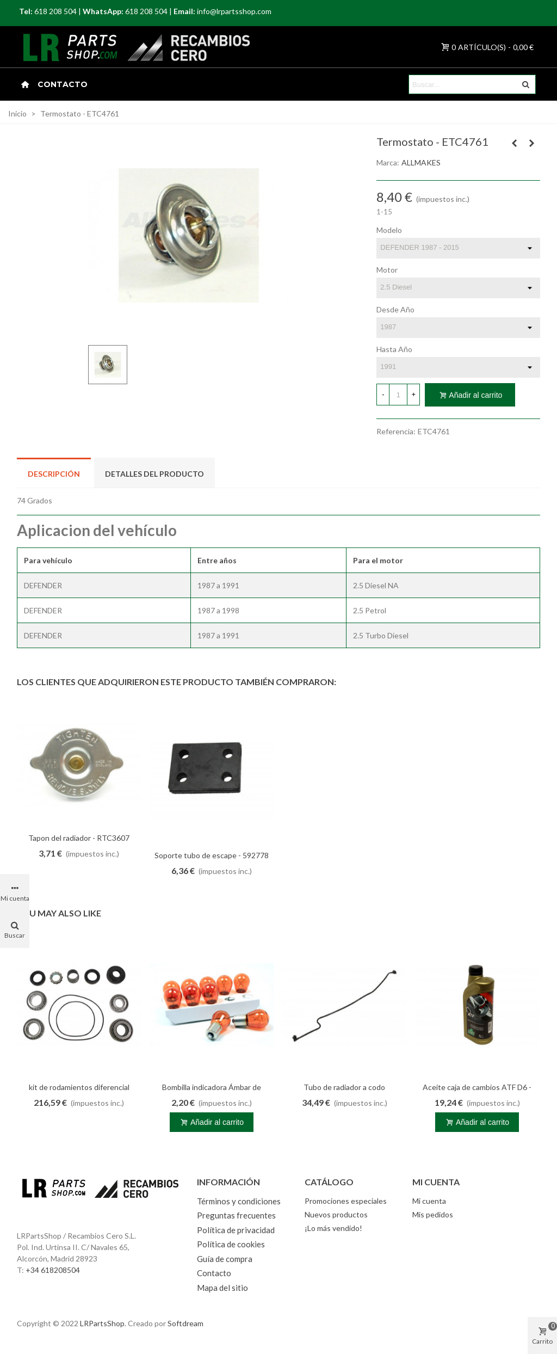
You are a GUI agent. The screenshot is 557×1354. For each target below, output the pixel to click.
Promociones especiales (346, 1200)
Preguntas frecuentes (236, 1215)
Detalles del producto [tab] (154, 473)
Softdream (185, 1323)
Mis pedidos (432, 1214)
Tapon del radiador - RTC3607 (78, 837)
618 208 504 (55, 11)
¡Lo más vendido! (333, 1228)
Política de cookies (231, 1244)
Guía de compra (224, 1259)
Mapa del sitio (222, 1288)
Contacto (63, 84)
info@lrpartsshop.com (234, 11)
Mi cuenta (429, 1200)
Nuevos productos (336, 1214)
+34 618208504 (53, 1270)
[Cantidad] (398, 394)
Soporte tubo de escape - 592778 (211, 855)
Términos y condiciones (239, 1201)
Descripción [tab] (54, 473)
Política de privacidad (236, 1230)
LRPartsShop (102, 1323)
